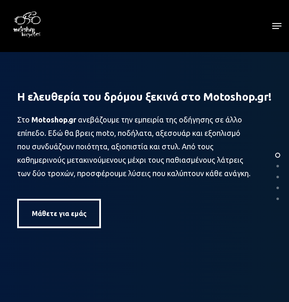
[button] (276, 26)
